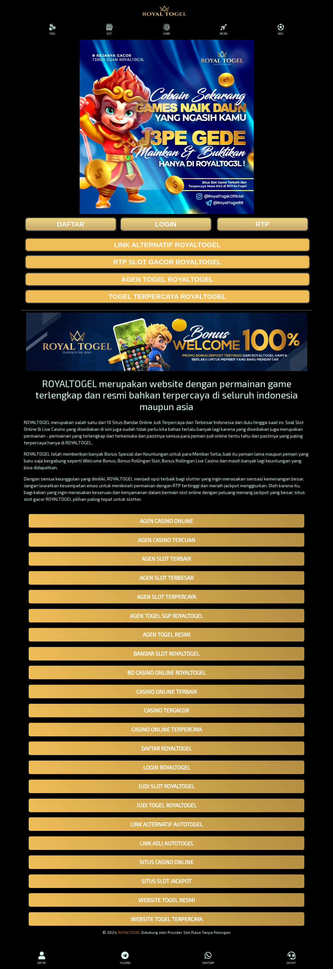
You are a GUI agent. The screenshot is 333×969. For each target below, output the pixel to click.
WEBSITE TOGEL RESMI (166, 900)
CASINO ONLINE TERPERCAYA (167, 729)
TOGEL (52, 29)
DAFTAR (41, 957)
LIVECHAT (291, 957)
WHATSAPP (208, 957)
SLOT (109, 29)
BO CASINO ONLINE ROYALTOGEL (166, 672)
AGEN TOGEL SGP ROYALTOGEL (166, 615)
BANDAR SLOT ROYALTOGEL (166, 653)
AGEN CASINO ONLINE (166, 521)
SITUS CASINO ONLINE (166, 862)
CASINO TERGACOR (166, 710)
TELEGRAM (124, 957)
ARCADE (223, 29)
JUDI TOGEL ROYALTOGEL (167, 805)
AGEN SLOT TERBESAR (166, 577)
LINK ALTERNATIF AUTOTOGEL (166, 824)
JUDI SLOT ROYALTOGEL (166, 786)
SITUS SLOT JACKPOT (166, 881)
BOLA (280, 29)
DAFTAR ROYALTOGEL (166, 748)
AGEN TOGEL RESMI (167, 634)
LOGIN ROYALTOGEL (166, 767)
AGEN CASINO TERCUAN (166, 540)
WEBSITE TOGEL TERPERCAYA (166, 919)
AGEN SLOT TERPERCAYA (166, 596)
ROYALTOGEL (129, 932)
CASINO (166, 29)
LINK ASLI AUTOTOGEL (167, 843)
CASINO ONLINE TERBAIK (166, 691)
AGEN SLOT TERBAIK (166, 558)
